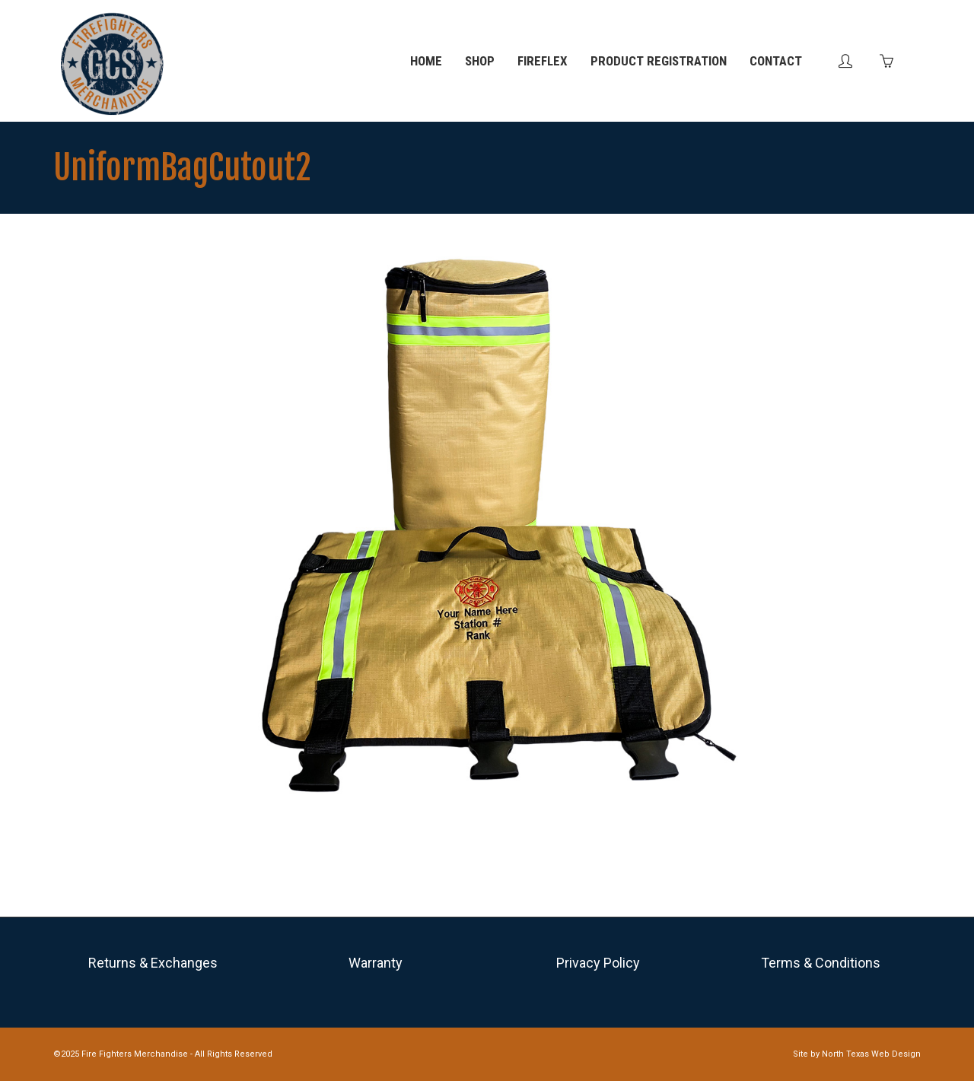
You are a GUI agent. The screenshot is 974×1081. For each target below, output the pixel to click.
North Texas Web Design (871, 1054)
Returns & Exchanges (153, 963)
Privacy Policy (598, 963)
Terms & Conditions (820, 963)
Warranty (376, 963)
